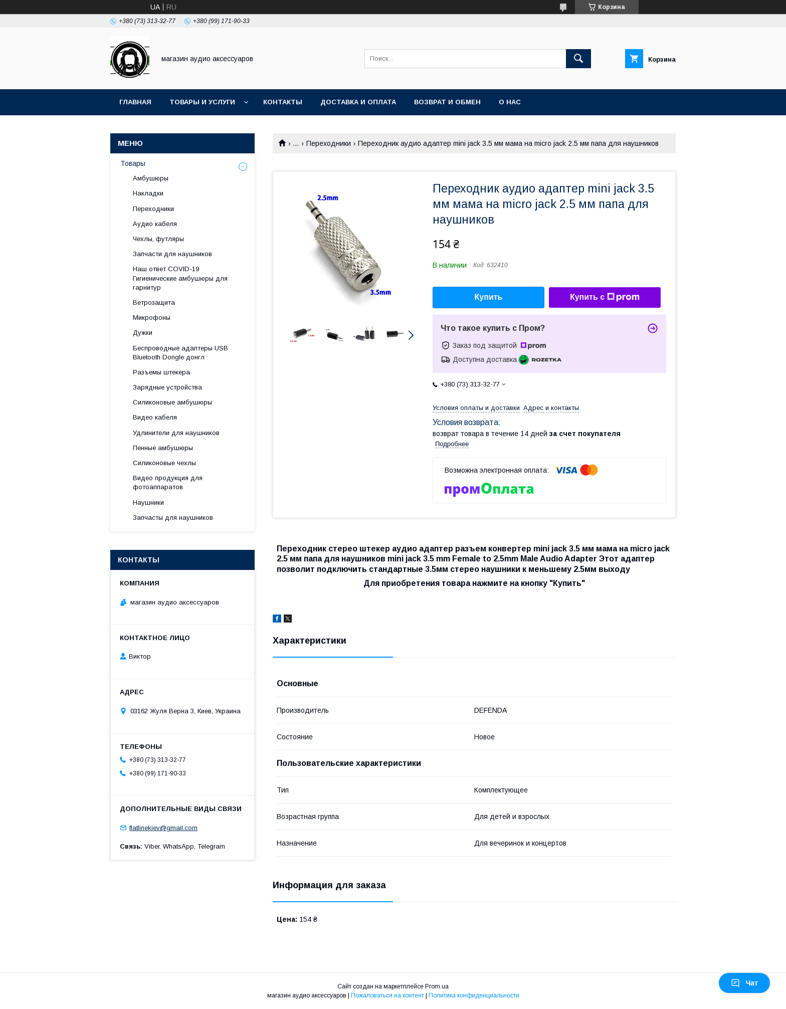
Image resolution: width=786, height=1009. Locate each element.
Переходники (328, 143)
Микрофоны (151, 317)
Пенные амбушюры (163, 448)
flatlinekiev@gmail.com (163, 828)
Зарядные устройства (167, 387)
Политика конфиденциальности (474, 995)
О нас (510, 102)
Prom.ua (437, 986)
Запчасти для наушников (172, 254)
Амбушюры (150, 178)
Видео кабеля (155, 417)
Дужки (142, 332)
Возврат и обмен (447, 102)
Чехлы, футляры (158, 239)
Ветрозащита (154, 302)
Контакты (282, 102)
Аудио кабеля (155, 224)
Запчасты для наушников (173, 517)
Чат (744, 982)
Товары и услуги (202, 102)
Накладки (148, 193)
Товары (132, 163)
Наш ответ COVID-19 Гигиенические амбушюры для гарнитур (180, 278)
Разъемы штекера (161, 372)
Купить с (605, 297)
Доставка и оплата (358, 102)
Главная (135, 102)
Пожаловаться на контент (387, 995)
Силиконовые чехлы (164, 463)
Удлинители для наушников (176, 433)
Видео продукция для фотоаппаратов (168, 482)
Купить (489, 297)
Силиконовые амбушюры (172, 402)
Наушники (148, 502)
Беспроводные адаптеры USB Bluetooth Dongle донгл (180, 352)
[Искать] (578, 58)
